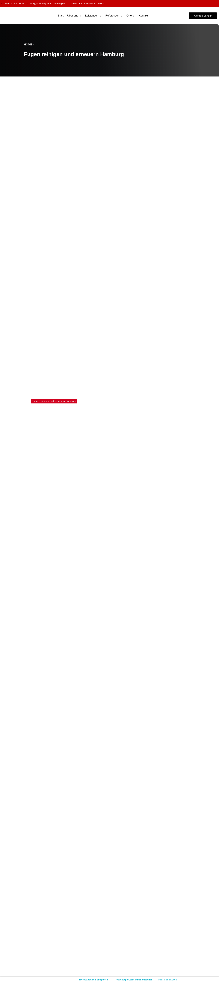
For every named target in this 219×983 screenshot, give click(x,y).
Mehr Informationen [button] (167, 980)
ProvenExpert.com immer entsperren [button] (134, 980)
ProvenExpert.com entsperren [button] (93, 980)
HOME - (29, 44)
